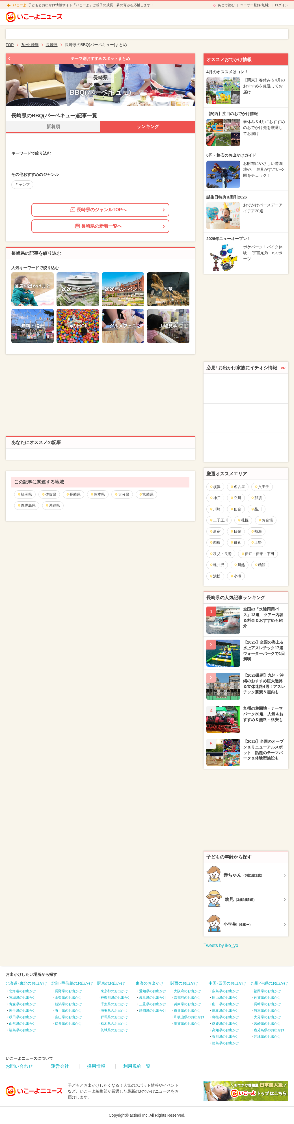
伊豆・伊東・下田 (257, 554)
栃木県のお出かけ (114, 1024)
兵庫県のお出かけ (187, 1004)
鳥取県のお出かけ (225, 1011)
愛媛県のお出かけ (225, 1024)
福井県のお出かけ (68, 1024)
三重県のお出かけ (152, 1004)
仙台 (235, 509)
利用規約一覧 (136, 1066)
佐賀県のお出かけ (267, 998)
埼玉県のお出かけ (114, 1011)
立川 (235, 498)
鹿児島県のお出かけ (269, 1030)
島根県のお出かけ (225, 1017)
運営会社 (60, 1066)
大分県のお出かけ (267, 1017)
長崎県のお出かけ (267, 1004)
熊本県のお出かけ (267, 1011)
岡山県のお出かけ (225, 998)
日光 (235, 531)
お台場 (265, 520)
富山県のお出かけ (68, 1017)
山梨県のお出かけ (68, 998)
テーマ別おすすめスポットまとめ (100, 58)
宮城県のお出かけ (22, 998)
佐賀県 (49, 494)
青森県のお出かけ (22, 1004)
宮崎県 (146, 494)
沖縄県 (52, 505)
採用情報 (96, 1066)
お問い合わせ (19, 1066)
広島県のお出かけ (225, 991)
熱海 (256, 531)
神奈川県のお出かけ (116, 998)
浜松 (214, 576)
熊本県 (97, 494)
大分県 (121, 494)
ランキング (148, 126)
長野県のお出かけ (68, 991)
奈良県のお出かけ (187, 1011)
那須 (256, 498)
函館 (259, 565)
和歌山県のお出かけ (189, 1017)
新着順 (53, 126)
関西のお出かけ (184, 983)
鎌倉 (235, 542)
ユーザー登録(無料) (254, 5)
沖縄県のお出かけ (267, 1037)
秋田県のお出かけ (22, 1017)
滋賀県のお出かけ (187, 1024)
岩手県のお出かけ (22, 1011)
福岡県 (24, 494)
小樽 (235, 576)
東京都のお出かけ (114, 991)
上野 (256, 542)
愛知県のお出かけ (152, 991)
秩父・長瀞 (220, 554)
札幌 (242, 520)
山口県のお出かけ (225, 1004)
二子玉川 (218, 520)
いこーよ (19, 5)
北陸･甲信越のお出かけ (72, 983)
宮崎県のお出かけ (267, 1024)
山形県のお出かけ (22, 1024)
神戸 (214, 498)
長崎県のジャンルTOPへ (98, 209)
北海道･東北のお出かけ (26, 983)
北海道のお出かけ (22, 991)
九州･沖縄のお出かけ (269, 983)
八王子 (261, 487)
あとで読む (226, 5)
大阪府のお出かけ (187, 991)
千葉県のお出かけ (114, 1004)
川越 (239, 565)
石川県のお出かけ (68, 1011)
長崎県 (73, 494)
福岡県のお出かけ (267, 991)
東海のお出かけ (149, 983)
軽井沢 (216, 565)
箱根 (214, 542)
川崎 (214, 509)
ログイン (281, 5)
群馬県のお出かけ (114, 1017)
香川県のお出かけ (225, 1037)
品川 (256, 509)
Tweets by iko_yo (221, 945)
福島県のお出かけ (22, 1030)
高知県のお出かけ (225, 1030)
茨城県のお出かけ (114, 1030)
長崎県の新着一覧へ (98, 225)
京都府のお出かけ (187, 998)
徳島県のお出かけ (225, 1043)
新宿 (214, 531)
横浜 (214, 487)
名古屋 (237, 487)
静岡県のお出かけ (152, 1011)
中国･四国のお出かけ (227, 983)
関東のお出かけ (111, 983)
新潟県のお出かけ (68, 1004)
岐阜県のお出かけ (152, 998)
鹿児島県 (26, 505)
